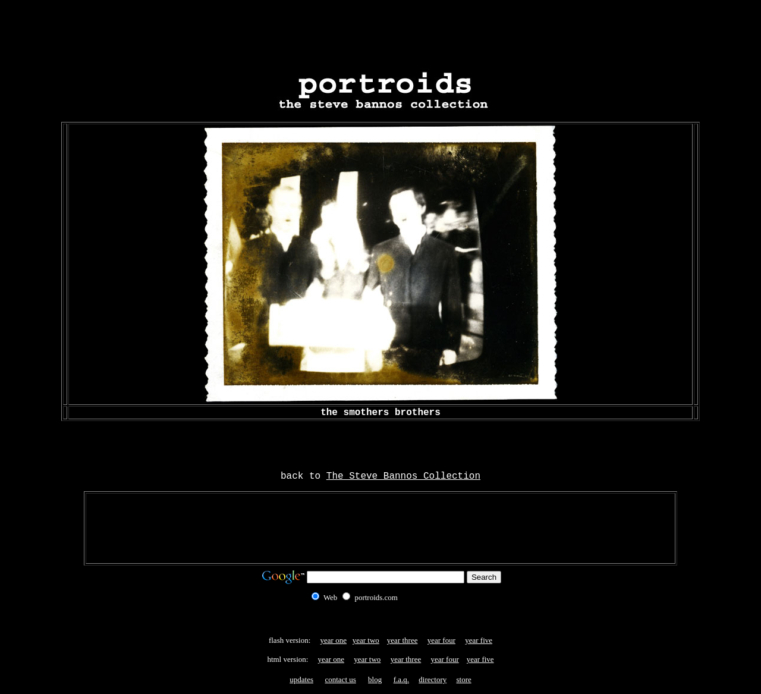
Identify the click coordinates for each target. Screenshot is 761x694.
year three (402, 640)
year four (441, 640)
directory (432, 679)
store (463, 679)
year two (366, 640)
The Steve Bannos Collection (403, 476)
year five (478, 640)
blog (375, 679)
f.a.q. (401, 679)
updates (301, 679)
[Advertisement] (380, 31)
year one (333, 640)
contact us (340, 679)
